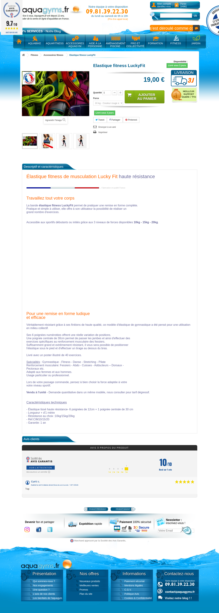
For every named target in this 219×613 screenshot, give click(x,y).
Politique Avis (131, 593)
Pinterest (131, 119)
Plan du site (86, 593)
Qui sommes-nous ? (44, 581)
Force (96, 98)
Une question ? (41, 589)
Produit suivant (123, 509)
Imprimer (103, 132)
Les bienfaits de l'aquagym (47, 598)
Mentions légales (133, 585)
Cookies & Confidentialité (138, 598)
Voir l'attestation (40, 467)
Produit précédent (97, 509)
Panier (183, 5)
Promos (84, 589)
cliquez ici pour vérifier (137, 540)
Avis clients (31, 439)
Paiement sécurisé (134, 581)
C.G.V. (128, 589)
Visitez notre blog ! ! (178, 598)
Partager (114, 119)
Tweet (100, 119)
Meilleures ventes (89, 585)
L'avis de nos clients (44, 593)
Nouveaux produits (90, 581)
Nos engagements (43, 585)
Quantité (97, 92)
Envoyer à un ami (107, 127)
